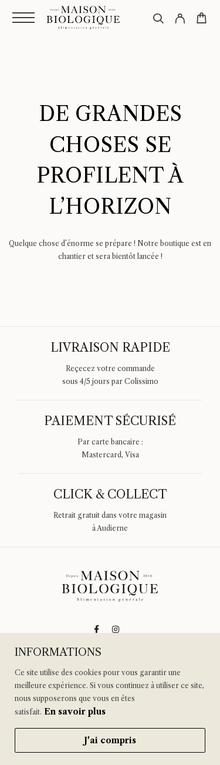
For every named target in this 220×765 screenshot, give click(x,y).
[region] (110, 699)
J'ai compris (110, 740)
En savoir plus (75, 711)
